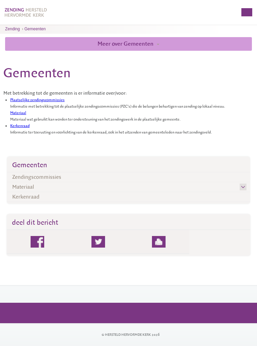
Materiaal (18, 112)
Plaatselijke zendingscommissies (37, 100)
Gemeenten (35, 29)
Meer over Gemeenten (128, 43)
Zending (12, 29)
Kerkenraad (20, 125)
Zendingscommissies (36, 177)
